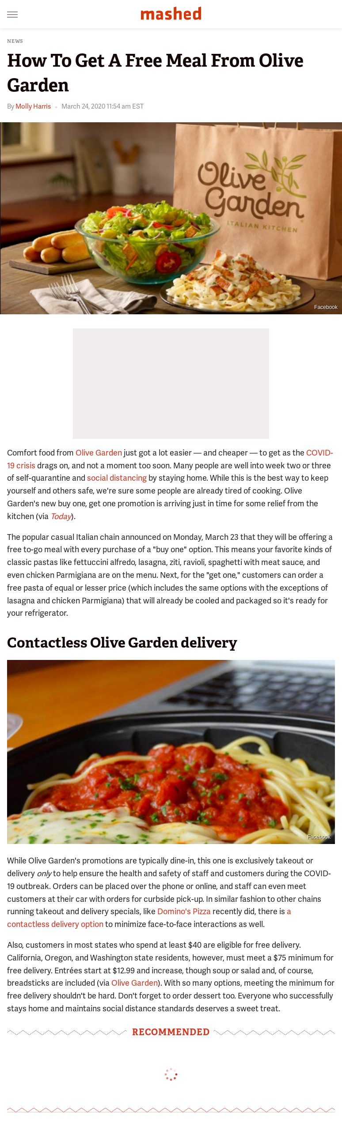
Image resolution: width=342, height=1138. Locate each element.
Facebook (326, 307)
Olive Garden (99, 453)
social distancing (117, 478)
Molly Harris (33, 106)
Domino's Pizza (184, 911)
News (15, 41)
